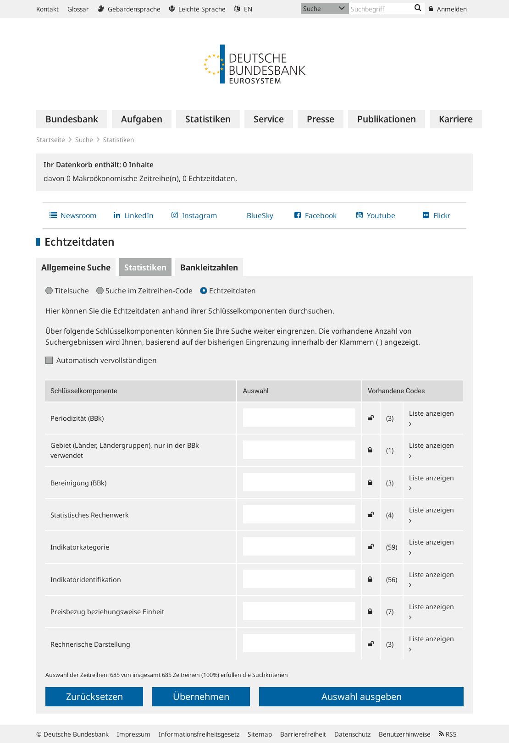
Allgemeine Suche (76, 267)
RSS (448, 734)
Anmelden (448, 9)
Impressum (133, 734)
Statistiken (118, 139)
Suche (84, 139)
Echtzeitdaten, (210, 178)
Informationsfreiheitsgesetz (199, 734)
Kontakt (47, 9)
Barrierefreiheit (303, 734)
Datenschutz (352, 734)
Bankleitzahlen (209, 267)
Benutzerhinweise (405, 734)
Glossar (78, 9)
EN (243, 9)
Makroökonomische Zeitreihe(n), (124, 178)
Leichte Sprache (197, 9)
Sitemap (260, 734)
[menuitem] (71, 119)
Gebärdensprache (129, 9)
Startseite (50, 139)
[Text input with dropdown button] (387, 8)
